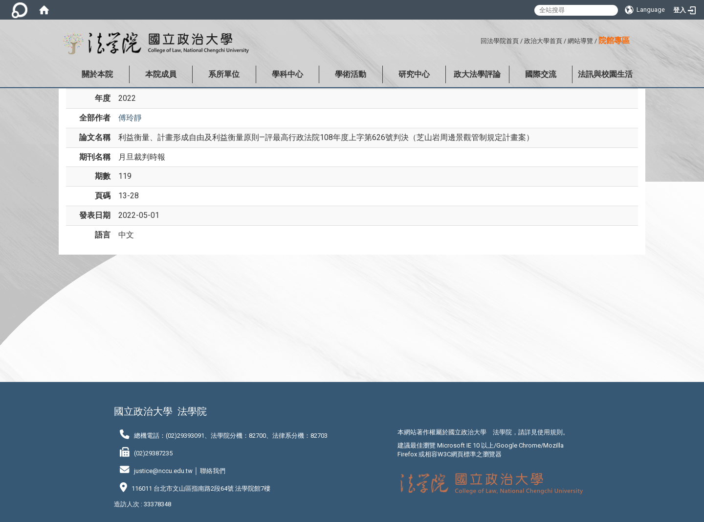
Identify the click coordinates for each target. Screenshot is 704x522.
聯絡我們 (212, 471)
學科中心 (287, 74)
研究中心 (414, 74)
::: (477, 39)
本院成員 (160, 74)
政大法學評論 (477, 74)
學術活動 (350, 74)
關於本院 (97, 74)
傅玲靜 (130, 117)
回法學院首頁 (500, 41)
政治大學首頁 (543, 41)
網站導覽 (580, 41)
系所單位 (224, 74)
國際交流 (540, 74)
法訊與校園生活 (605, 74)
